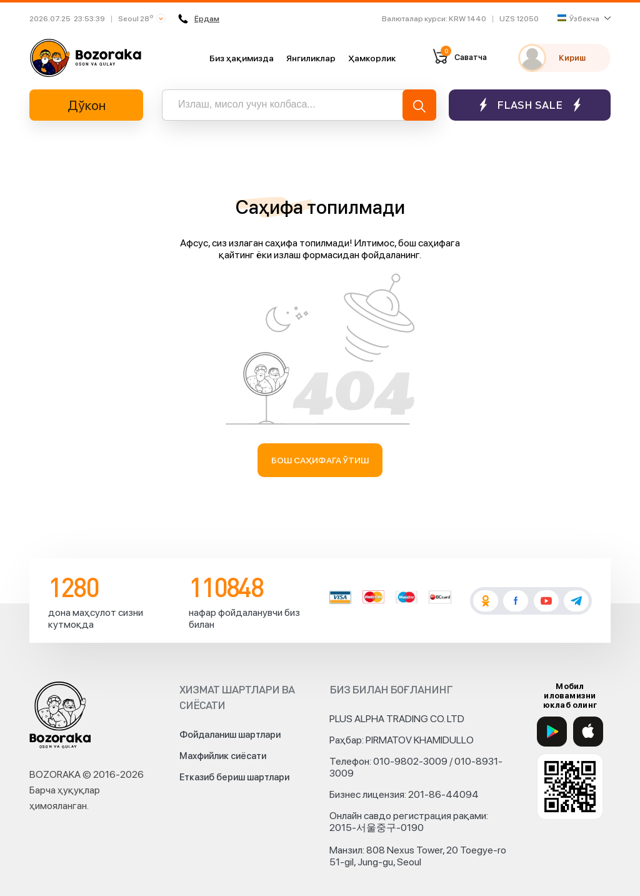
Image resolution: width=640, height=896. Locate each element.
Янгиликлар (311, 58)
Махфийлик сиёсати (222, 756)
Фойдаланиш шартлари (230, 734)
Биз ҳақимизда (241, 58)
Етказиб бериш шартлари (234, 777)
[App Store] (588, 731)
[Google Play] (552, 731)
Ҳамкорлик (372, 58)
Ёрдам (198, 19)
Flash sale (529, 105)
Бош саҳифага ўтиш (320, 460)
